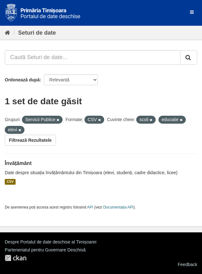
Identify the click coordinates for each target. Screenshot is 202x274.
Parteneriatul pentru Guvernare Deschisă (45, 249)
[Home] (7, 33)
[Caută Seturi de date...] (92, 57)
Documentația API (118, 207)
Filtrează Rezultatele (30, 140)
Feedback (187, 264)
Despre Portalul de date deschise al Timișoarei (51, 241)
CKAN (15, 258)
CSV (10, 182)
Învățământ (18, 163)
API (90, 207)
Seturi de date (37, 33)
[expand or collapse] (191, 12)
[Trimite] (188, 57)
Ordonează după (22, 79)
